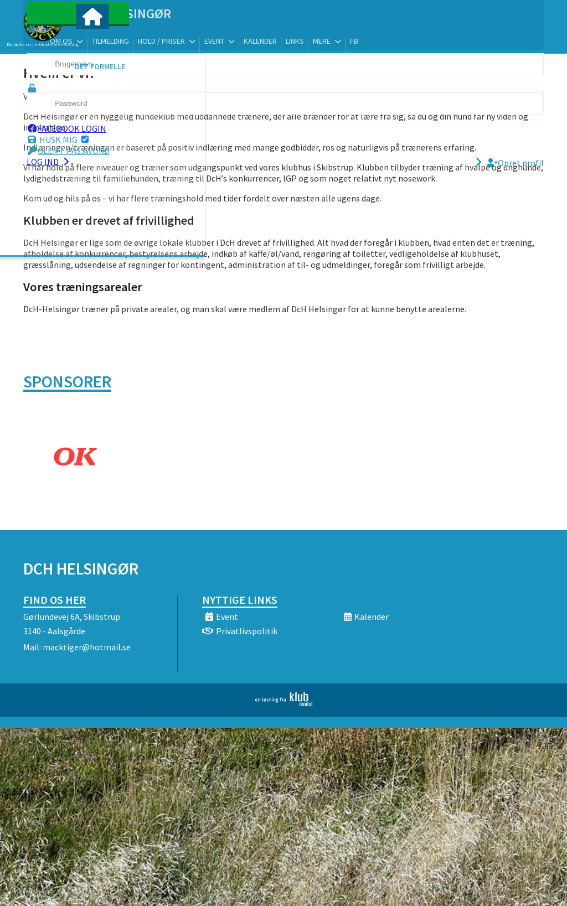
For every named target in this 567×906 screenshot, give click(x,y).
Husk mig (75, 150)
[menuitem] (92, 37)
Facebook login (83, 138)
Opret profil (515, 173)
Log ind (66, 172)
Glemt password (85, 161)
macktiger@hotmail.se (87, 647)
